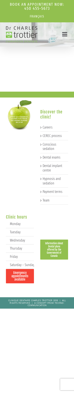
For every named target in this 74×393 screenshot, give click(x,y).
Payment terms (52, 192)
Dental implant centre (52, 168)
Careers (47, 127)
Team (46, 200)
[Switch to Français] (37, 16)
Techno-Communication (46, 304)
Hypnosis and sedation (52, 181)
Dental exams (51, 157)
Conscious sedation (49, 146)
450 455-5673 (37, 8)
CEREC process (52, 136)
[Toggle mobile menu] (65, 34)
